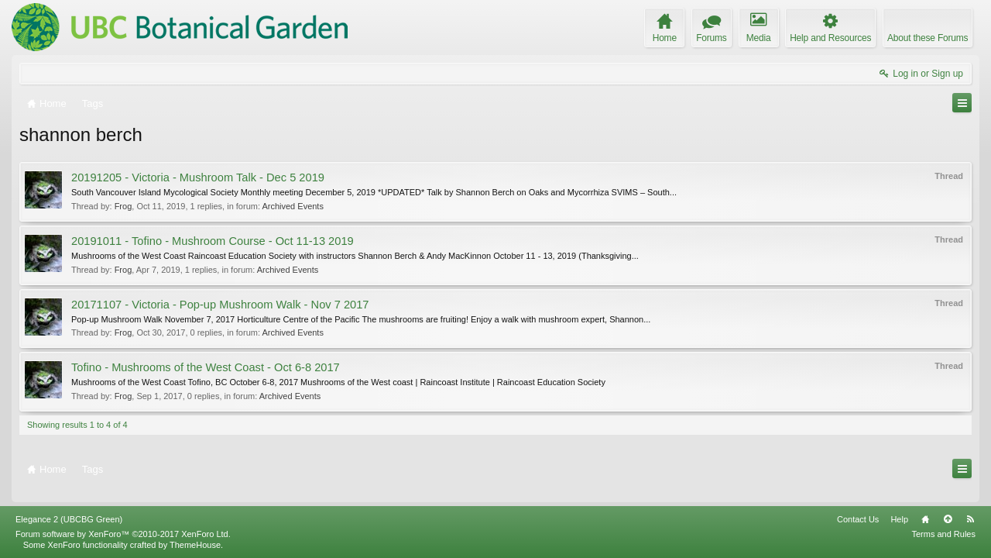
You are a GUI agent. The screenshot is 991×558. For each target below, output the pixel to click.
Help (899, 519)
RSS (970, 519)
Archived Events (292, 206)
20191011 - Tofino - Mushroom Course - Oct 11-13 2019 (212, 241)
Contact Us (858, 519)
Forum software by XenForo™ (123, 534)
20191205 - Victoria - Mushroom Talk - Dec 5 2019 (197, 177)
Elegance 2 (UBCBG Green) (68, 519)
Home (925, 519)
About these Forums (927, 38)
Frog (123, 206)
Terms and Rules (943, 534)
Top (947, 519)
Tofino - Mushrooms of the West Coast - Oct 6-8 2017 (205, 367)
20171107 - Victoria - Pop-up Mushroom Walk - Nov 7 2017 (220, 304)
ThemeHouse (195, 544)
